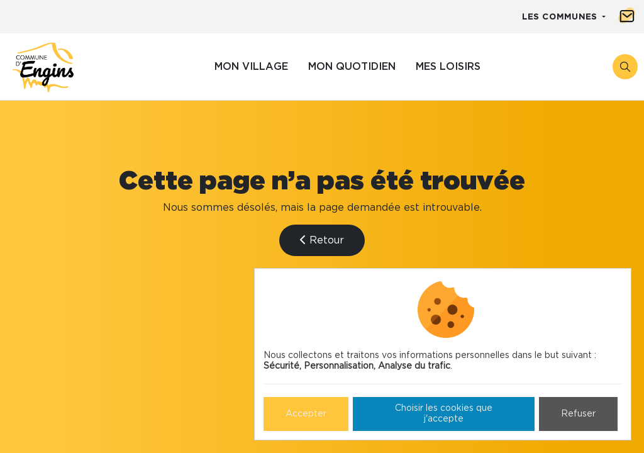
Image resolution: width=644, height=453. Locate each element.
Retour (322, 240)
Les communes (561, 17)
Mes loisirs (448, 67)
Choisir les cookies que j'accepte (443, 413)
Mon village (251, 67)
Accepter (306, 414)
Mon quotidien (352, 67)
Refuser (578, 414)
